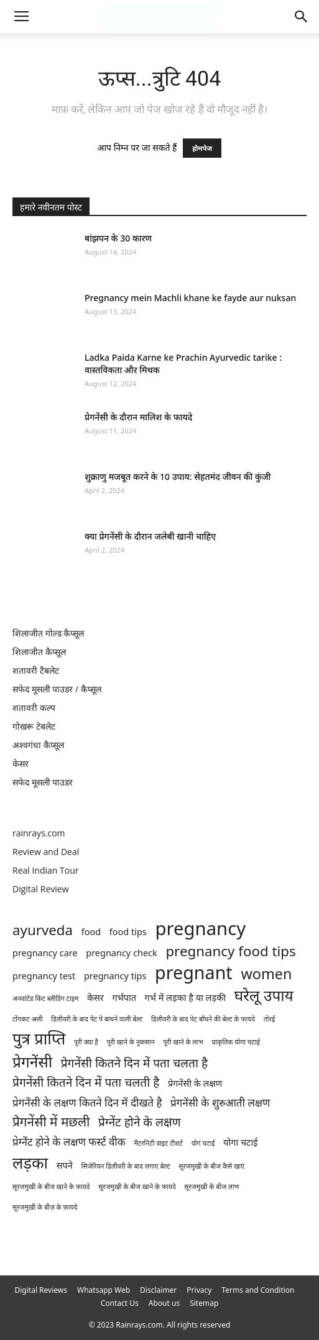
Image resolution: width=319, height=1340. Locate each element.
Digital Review (40, 889)
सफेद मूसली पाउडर (42, 782)
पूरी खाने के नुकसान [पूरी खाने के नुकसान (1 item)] (131, 1042)
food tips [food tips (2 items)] (128, 932)
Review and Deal (45, 852)
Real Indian (36, 870)
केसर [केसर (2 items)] (95, 997)
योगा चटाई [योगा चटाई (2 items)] (240, 1142)
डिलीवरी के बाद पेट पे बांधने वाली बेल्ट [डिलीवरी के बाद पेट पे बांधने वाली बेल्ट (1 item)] (96, 1019)
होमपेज (202, 148)
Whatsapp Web (103, 1290)
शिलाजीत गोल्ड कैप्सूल (48, 633)
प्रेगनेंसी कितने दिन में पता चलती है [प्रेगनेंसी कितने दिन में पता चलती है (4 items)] (85, 1082)
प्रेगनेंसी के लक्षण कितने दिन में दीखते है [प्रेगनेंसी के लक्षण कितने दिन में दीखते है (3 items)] (87, 1102)
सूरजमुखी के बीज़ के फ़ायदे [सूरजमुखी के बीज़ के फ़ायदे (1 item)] (44, 1207)
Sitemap (204, 1303)
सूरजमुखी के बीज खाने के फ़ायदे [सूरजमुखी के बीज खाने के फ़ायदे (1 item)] (51, 1186)
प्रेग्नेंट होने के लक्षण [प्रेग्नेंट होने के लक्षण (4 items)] (139, 1122)
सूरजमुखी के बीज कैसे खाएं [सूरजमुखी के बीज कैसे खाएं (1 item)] (211, 1166)
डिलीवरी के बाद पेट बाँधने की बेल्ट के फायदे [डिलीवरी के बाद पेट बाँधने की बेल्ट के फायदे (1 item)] (203, 1019)
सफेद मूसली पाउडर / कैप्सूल (56, 689)
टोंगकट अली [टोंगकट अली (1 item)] (27, 1019)
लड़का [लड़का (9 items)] (30, 1162)
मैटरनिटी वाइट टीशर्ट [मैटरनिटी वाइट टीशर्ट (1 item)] (158, 1143)
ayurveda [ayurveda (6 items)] (42, 929)
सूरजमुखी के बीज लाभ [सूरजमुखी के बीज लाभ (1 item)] (211, 1186)
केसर (20, 763)
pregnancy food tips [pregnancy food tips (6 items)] (230, 950)
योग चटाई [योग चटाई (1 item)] (203, 1143)
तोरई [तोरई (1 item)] (269, 1019)
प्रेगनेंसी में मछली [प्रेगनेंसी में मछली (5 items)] (51, 1121)
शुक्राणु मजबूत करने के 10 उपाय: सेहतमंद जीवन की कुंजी (177, 476)
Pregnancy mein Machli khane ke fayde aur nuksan (190, 298)
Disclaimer (158, 1290)
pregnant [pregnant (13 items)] (194, 972)
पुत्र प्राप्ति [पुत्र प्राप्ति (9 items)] (38, 1038)
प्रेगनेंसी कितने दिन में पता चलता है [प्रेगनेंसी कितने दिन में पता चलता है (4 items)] (134, 1063)
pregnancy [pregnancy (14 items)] (200, 928)
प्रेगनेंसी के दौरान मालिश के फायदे (138, 417)
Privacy (199, 1290)
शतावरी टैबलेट (35, 670)
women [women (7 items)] (266, 973)
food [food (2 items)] (91, 932)
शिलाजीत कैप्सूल (39, 652)
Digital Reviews (41, 1290)
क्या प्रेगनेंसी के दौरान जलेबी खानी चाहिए (150, 536)
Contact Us (120, 1303)
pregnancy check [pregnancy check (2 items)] (121, 953)
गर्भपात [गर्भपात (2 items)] (124, 997)
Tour (69, 870)
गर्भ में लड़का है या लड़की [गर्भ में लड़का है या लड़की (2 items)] (185, 997)
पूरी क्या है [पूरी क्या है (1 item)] (86, 1042)
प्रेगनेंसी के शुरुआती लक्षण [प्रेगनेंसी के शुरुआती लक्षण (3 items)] (220, 1102)
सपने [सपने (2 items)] (65, 1165)
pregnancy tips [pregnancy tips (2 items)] (115, 976)
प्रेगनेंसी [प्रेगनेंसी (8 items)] (32, 1061)
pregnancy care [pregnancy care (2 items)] (45, 953)
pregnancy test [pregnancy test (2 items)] (43, 976)
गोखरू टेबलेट (33, 726)
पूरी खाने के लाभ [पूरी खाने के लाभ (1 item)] (183, 1042)
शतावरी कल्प (33, 707)
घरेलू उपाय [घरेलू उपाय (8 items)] (264, 995)
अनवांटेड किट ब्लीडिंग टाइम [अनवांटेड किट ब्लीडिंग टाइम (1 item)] (45, 998)
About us (164, 1303)
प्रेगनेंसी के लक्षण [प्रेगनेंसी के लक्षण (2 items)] (195, 1083)
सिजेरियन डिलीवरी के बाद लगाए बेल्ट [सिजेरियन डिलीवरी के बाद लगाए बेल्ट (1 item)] (125, 1166)
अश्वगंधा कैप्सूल (38, 745)
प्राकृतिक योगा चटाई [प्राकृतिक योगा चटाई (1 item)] (235, 1042)
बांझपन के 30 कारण (118, 238)
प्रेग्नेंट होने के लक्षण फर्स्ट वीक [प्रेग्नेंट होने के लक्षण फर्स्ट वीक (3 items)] (69, 1141)
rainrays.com (38, 833)
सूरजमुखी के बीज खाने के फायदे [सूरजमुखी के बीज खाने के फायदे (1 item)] (137, 1186)
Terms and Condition (257, 1290)
